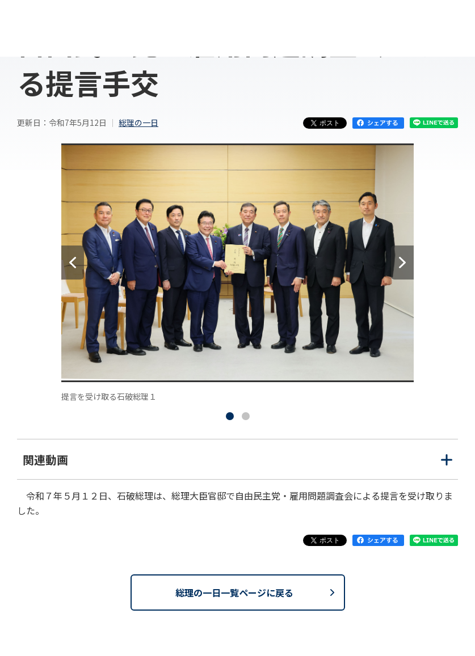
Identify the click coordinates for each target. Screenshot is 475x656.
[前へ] (72, 263)
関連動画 (237, 465)
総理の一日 (138, 122)
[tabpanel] (237, 273)
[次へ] (402, 263)
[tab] (230, 416)
